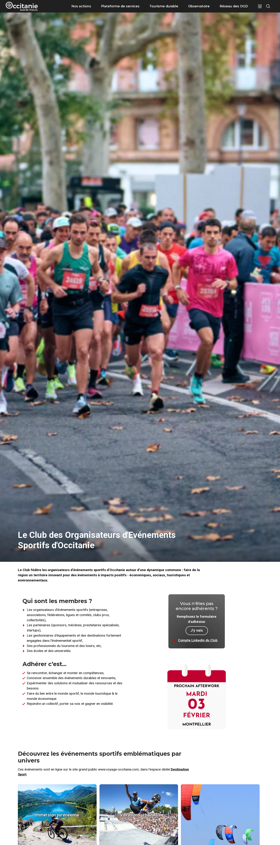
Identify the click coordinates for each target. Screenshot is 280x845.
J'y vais (197, 630)
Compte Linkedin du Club (198, 640)
